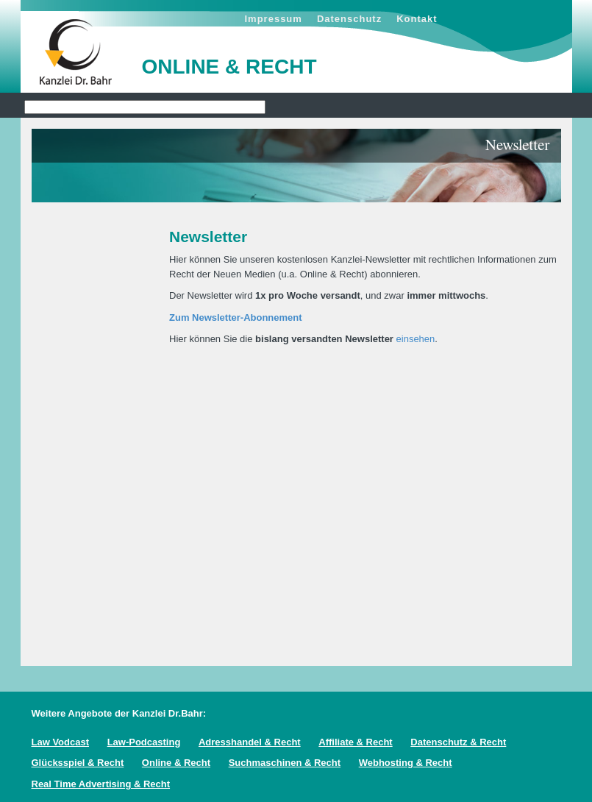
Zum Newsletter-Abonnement (235, 317)
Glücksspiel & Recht (78, 762)
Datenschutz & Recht (458, 742)
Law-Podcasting (144, 742)
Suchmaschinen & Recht (284, 762)
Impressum (273, 18)
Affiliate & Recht (355, 742)
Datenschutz (349, 18)
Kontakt (416, 18)
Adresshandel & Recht (250, 742)
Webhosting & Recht (405, 762)
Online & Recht (176, 762)
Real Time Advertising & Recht (101, 783)
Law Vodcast (61, 742)
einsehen (415, 338)
